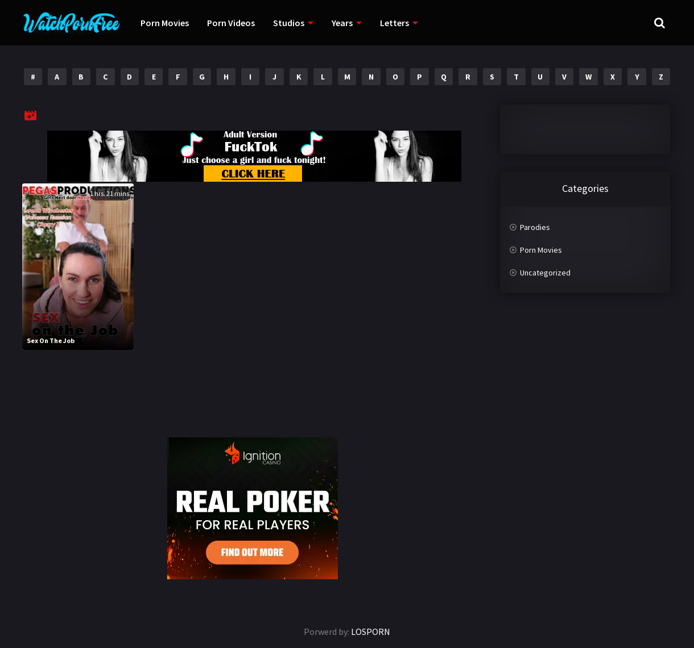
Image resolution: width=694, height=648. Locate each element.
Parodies (535, 227)
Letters (394, 22)
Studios (288, 22)
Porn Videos (231, 22)
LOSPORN (370, 631)
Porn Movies (165, 22)
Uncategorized (545, 272)
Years (342, 22)
